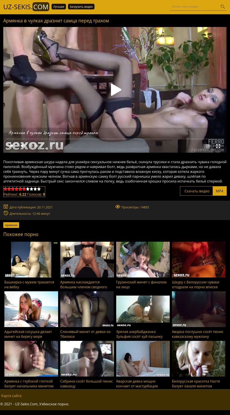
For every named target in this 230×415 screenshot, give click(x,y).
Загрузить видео (81, 7)
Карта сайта (11, 395)
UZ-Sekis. (26, 6)
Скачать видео (203, 191)
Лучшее (58, 7)
